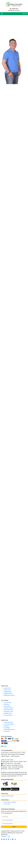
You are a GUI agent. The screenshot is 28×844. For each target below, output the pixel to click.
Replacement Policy (9, 695)
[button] (23, 13)
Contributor (7, 727)
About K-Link (7, 688)
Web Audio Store (8, 709)
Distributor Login (8, 711)
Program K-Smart (8, 708)
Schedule (6, 726)
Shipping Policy (8, 693)
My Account (7, 706)
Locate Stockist (8, 715)
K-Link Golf (7, 804)
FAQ (9, 836)
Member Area (7, 713)
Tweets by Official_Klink (7, 796)
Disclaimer (7, 731)
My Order (6, 704)
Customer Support (9, 724)
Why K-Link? (7, 690)
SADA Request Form (9, 729)
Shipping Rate (7, 691)
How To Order (7, 702)
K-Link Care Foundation (10, 802)
